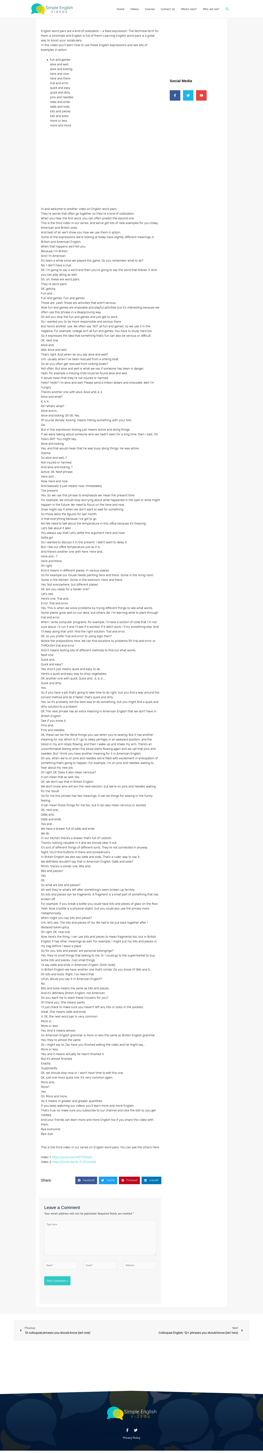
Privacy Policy (131, 1440)
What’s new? (189, 9)
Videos (134, 9)
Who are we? (211, 9)
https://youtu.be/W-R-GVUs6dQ (74, 1162)
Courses (150, 9)
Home (120, 9)
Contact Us (168, 9)
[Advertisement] (197, 43)
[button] (227, 9)
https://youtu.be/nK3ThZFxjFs (72, 1157)
